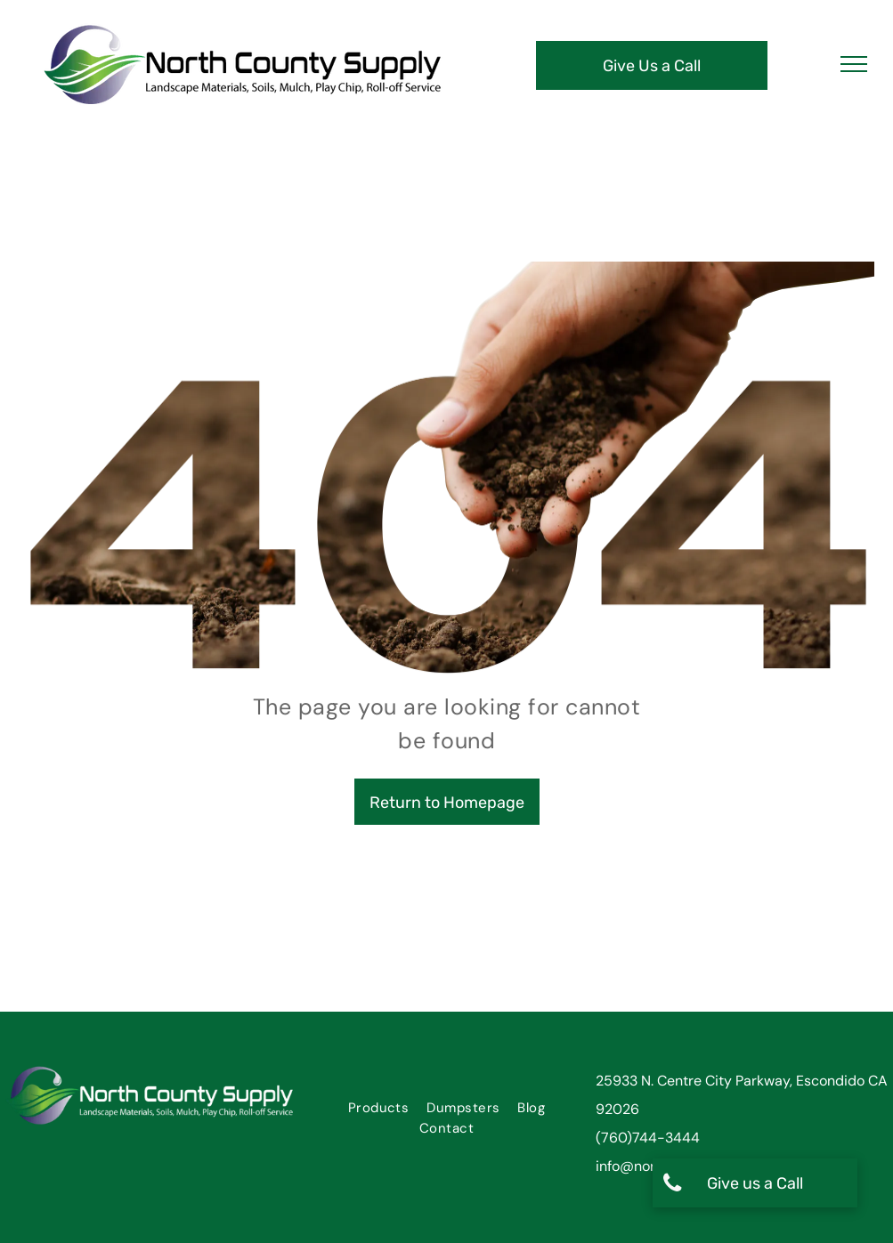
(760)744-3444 (648, 1137)
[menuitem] (378, 1108)
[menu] (854, 64)
